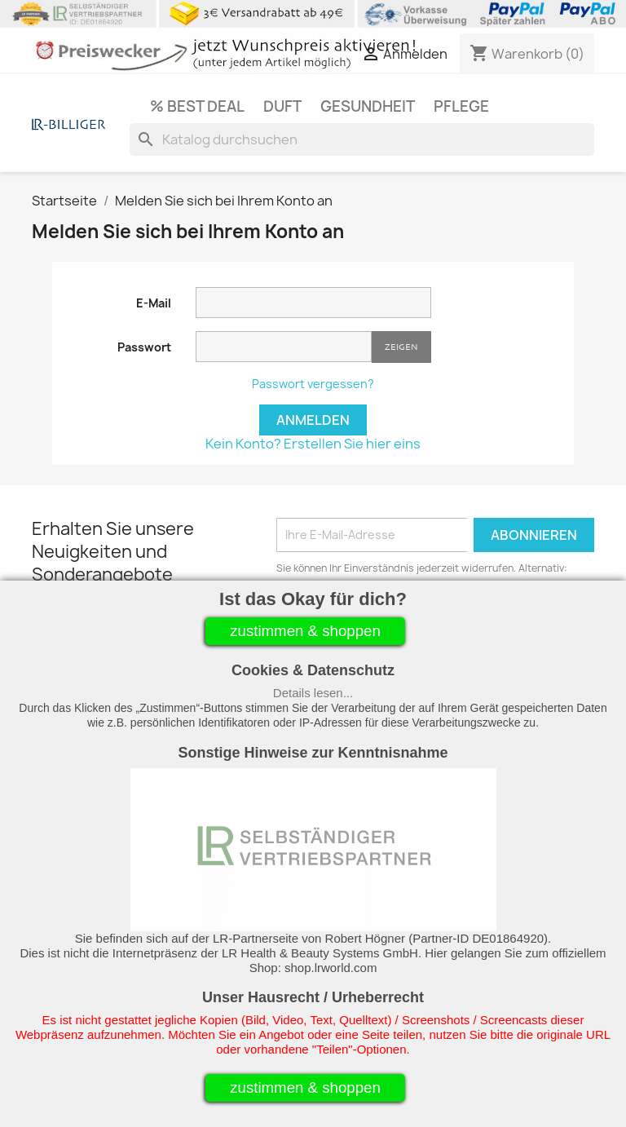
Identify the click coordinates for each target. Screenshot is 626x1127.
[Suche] (362, 139)
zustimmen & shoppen (305, 630)
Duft (282, 106)
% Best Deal (197, 106)
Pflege (461, 106)
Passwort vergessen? (313, 383)
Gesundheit (367, 106)
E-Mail (153, 303)
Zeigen (401, 347)
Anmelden (313, 420)
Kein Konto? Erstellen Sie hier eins (313, 444)
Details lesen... (313, 693)
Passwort (144, 347)
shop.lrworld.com (330, 968)
